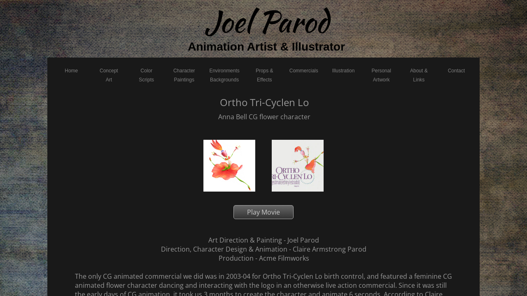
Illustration (343, 71)
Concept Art (109, 75)
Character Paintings (184, 75)
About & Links (419, 75)
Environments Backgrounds (224, 75)
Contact (456, 71)
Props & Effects (264, 75)
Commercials (303, 71)
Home (71, 71)
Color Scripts (146, 75)
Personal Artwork (381, 75)
